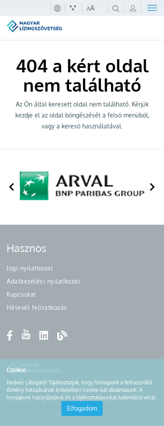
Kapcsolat (21, 294)
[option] (82, 187)
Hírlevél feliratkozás (37, 307)
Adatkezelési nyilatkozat (43, 281)
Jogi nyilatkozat (30, 268)
